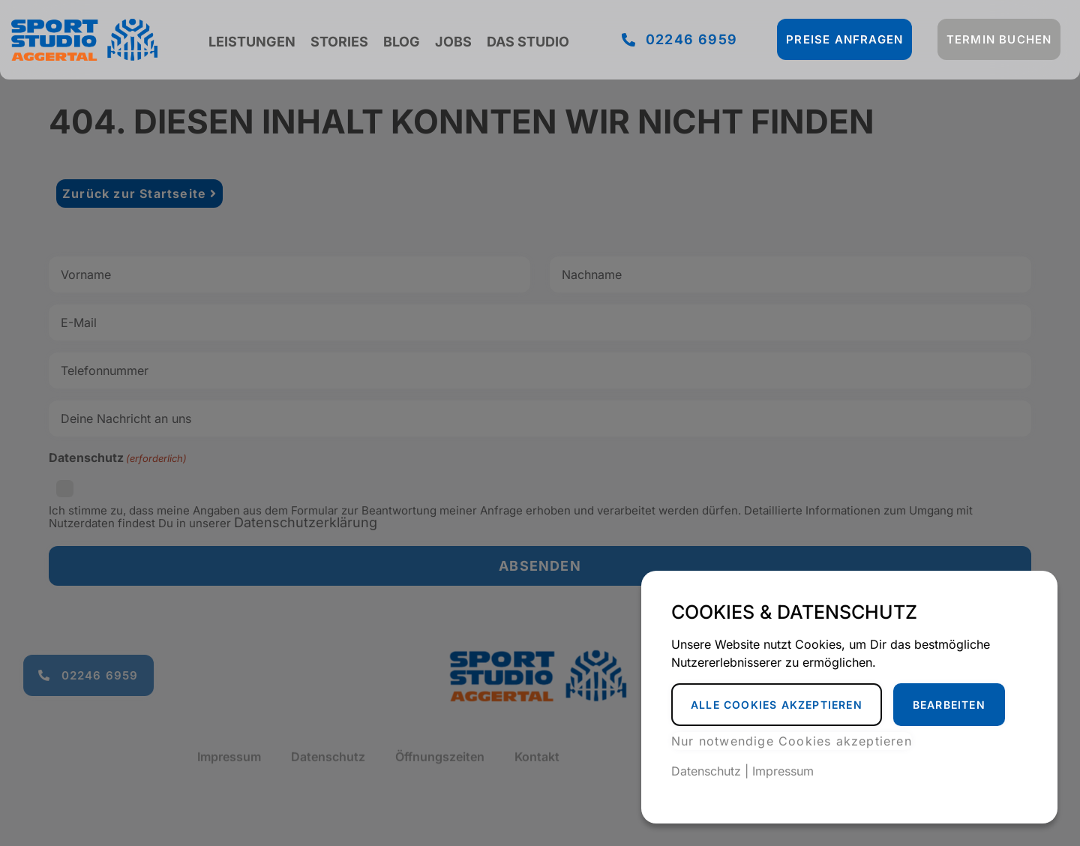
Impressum (783, 771)
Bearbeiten (949, 704)
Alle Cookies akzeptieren (776, 704)
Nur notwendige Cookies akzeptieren (791, 741)
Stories (339, 42)
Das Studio (528, 42)
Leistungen (252, 42)
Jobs (453, 42)
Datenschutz (706, 771)
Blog (401, 42)
